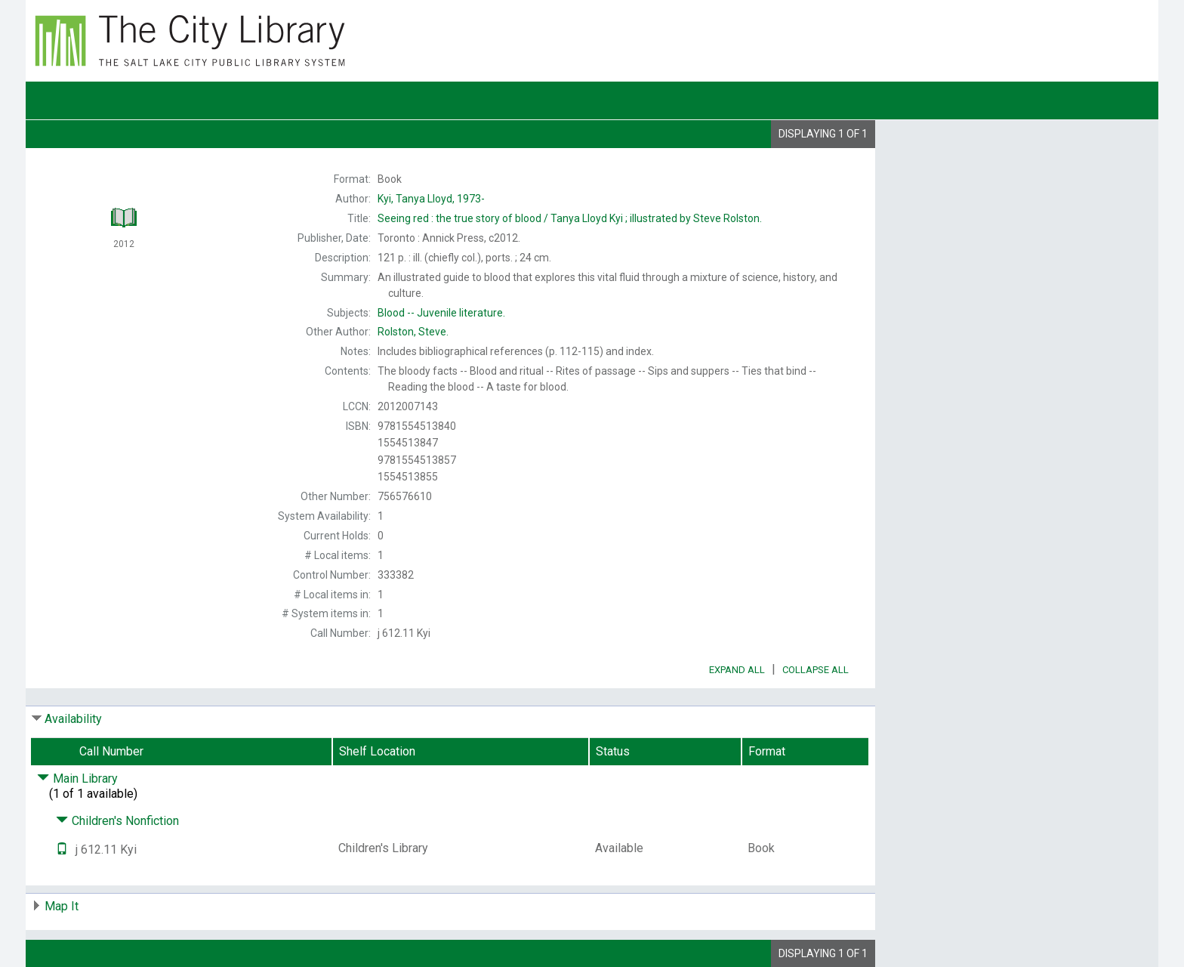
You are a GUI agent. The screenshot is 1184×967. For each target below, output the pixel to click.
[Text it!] (62, 849)
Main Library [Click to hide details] (77, 778)
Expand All (737, 669)
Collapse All (815, 669)
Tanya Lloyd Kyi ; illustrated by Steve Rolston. (570, 218)
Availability (73, 719)
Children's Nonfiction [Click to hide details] (117, 821)
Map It (62, 906)
